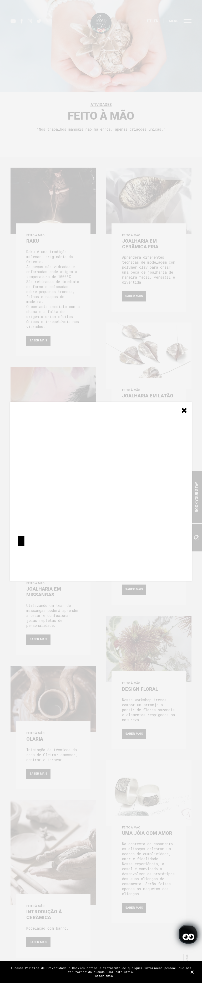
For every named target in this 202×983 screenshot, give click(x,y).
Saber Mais (104, 976)
